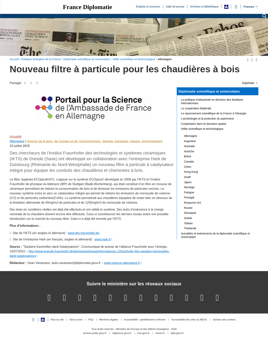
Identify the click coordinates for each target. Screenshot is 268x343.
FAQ (90, 320)
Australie (189, 146)
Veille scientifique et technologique (202, 128)
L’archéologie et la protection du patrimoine (207, 118)
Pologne (189, 192)
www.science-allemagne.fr (122, 263)
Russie (188, 207)
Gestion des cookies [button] (224, 320)
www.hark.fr (103, 239)
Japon (188, 182)
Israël (187, 177)
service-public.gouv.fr (95, 333)
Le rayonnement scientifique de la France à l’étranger (214, 113)
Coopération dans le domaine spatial (203, 123)
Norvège (189, 187)
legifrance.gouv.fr (122, 333)
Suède (188, 218)
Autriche (189, 151)
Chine (187, 166)
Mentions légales (108, 320)
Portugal (189, 197)
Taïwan (188, 223)
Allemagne (17, 141)
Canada (189, 161)
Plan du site (57, 320)
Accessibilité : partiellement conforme (145, 320)
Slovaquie (190, 212)
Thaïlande (190, 228)
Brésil (187, 156)
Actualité (15, 136)
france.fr (160, 333)
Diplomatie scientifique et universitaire (209, 91)
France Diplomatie (87, 7)
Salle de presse (175, 6)
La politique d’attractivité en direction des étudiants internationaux (212, 101)
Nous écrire (76, 320)
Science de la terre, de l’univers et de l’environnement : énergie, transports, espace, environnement (94, 141)
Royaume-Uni (192, 202)
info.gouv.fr (143, 333)
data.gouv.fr (177, 333)
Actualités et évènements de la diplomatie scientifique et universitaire (215, 235)
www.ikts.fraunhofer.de (83, 233)
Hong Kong (191, 171)
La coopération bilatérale (196, 108)
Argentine (190, 141)
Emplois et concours (148, 6)
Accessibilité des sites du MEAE (189, 320)
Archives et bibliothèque (204, 6)
